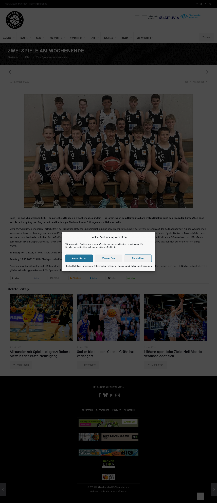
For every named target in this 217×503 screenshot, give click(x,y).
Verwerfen (108, 258)
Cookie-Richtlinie (73, 266)
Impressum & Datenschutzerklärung (99, 266)
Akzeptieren (79, 258)
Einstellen (138, 258)
